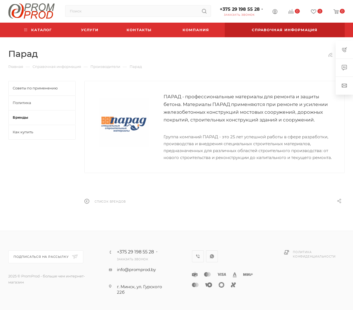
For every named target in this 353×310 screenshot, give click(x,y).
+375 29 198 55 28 (240, 9)
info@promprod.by (136, 269)
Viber (198, 256)
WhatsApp (212, 256)
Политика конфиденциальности (314, 254)
